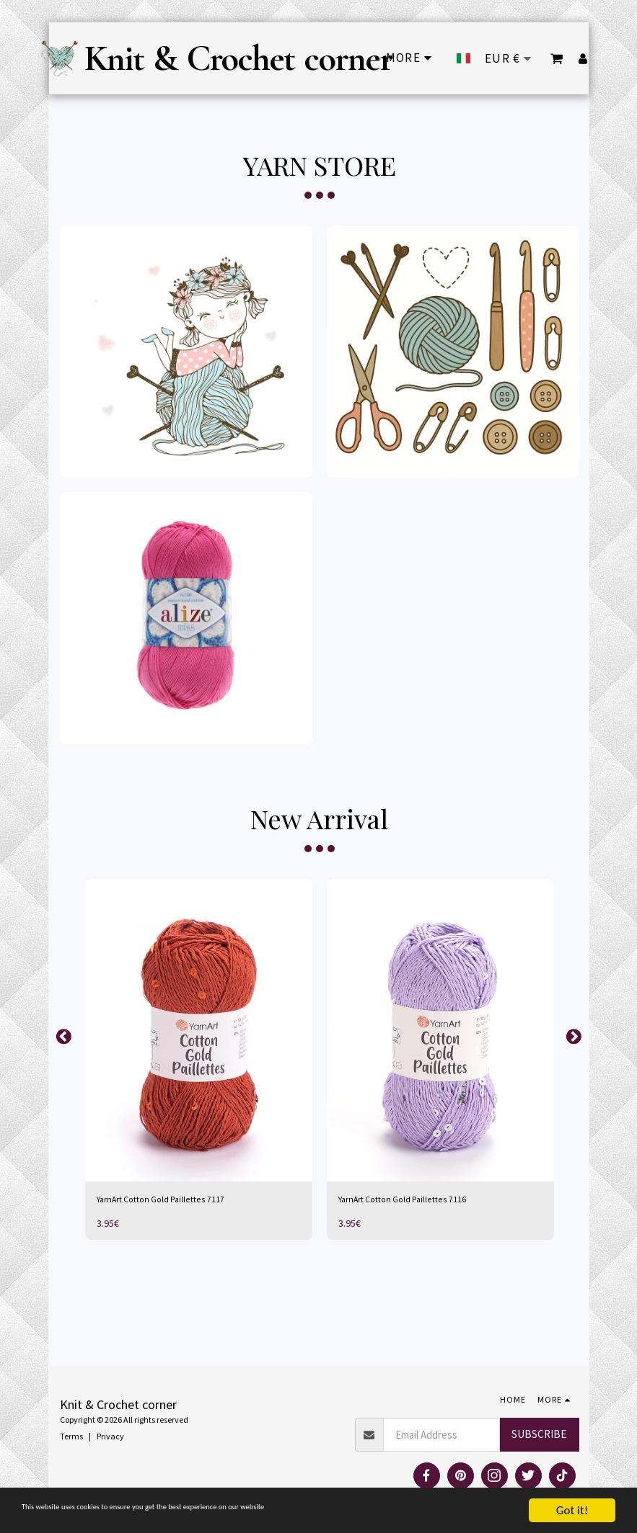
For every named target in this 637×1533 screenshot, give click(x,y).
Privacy (110, 1439)
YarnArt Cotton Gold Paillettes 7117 (175, 1200)
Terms (71, 1439)
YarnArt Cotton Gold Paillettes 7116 (416, 1200)
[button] (557, 58)
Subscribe (538, 1437)
